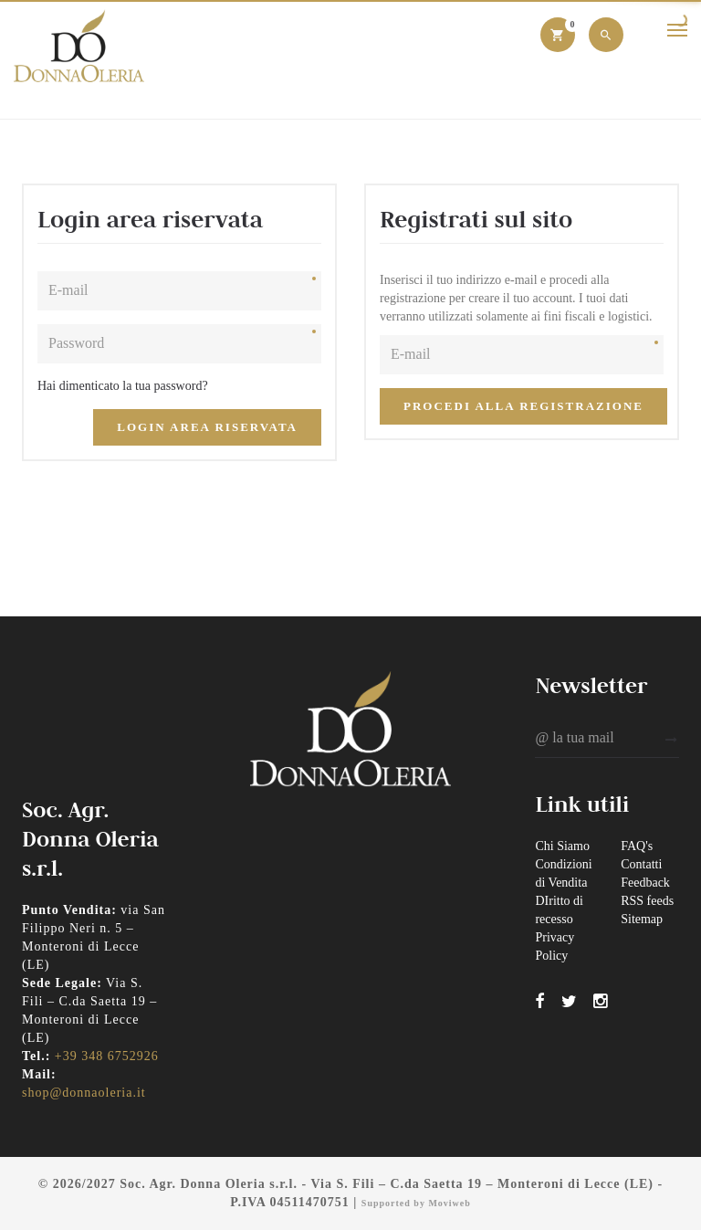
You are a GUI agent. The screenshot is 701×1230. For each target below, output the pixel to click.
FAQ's (637, 846)
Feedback (645, 882)
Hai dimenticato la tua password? (122, 386)
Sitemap (642, 919)
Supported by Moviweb (416, 1203)
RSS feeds (647, 901)
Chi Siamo (562, 846)
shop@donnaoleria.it (84, 1092)
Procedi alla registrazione (523, 406)
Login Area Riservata (207, 427)
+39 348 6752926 (107, 1056)
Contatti (641, 864)
